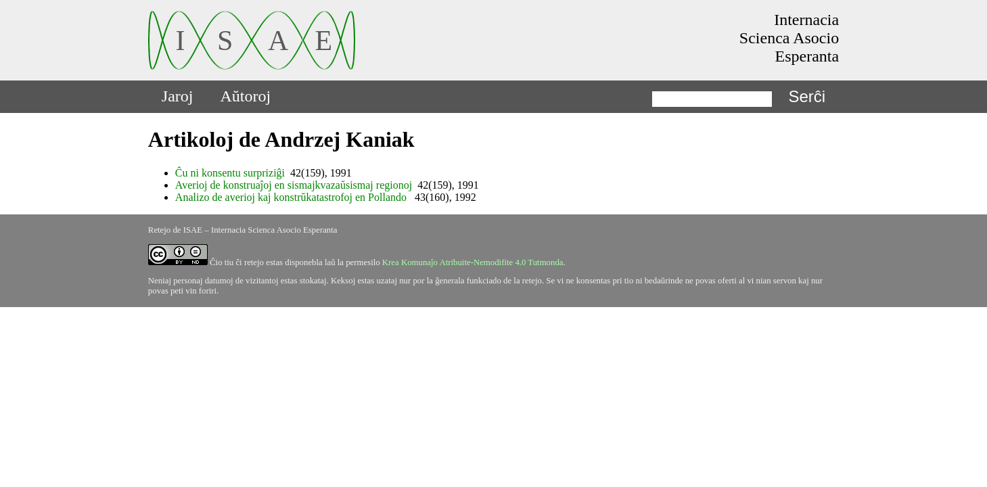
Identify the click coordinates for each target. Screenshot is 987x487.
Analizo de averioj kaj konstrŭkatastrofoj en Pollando (292, 197)
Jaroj (177, 96)
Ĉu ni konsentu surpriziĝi (230, 173)
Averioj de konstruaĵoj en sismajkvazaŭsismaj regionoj (293, 185)
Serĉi (806, 96)
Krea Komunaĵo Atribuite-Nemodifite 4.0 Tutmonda (473, 262)
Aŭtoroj (246, 96)
